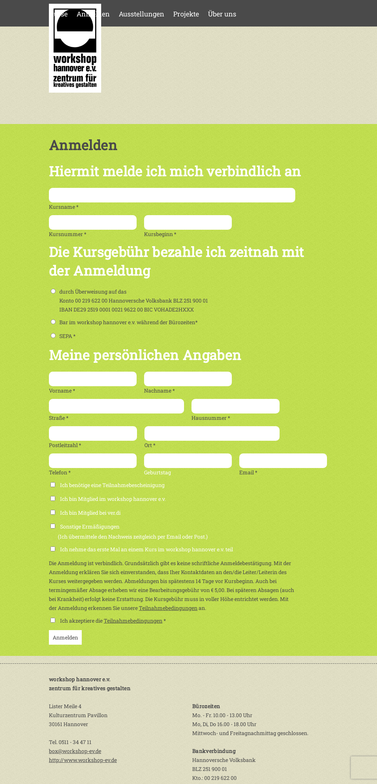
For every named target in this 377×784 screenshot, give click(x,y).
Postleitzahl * (65, 445)
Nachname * (159, 390)
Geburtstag (157, 472)
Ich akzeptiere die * (113, 620)
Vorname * (62, 390)
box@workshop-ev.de (75, 750)
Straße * (59, 417)
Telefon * (60, 472)
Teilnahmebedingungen (168, 607)
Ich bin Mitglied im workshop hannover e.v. (113, 498)
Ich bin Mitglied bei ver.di (90, 512)
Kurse (58, 13)
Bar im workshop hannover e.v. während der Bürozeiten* (124, 322)
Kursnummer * (68, 234)
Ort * (150, 445)
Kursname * (64, 206)
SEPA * (63, 336)
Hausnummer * (210, 417)
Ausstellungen (141, 13)
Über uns (222, 13)
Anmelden (93, 13)
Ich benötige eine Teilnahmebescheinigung (112, 485)
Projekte (186, 13)
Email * (248, 472)
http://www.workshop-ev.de (83, 759)
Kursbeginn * (160, 234)
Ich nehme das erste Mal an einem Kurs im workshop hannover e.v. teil (146, 549)
